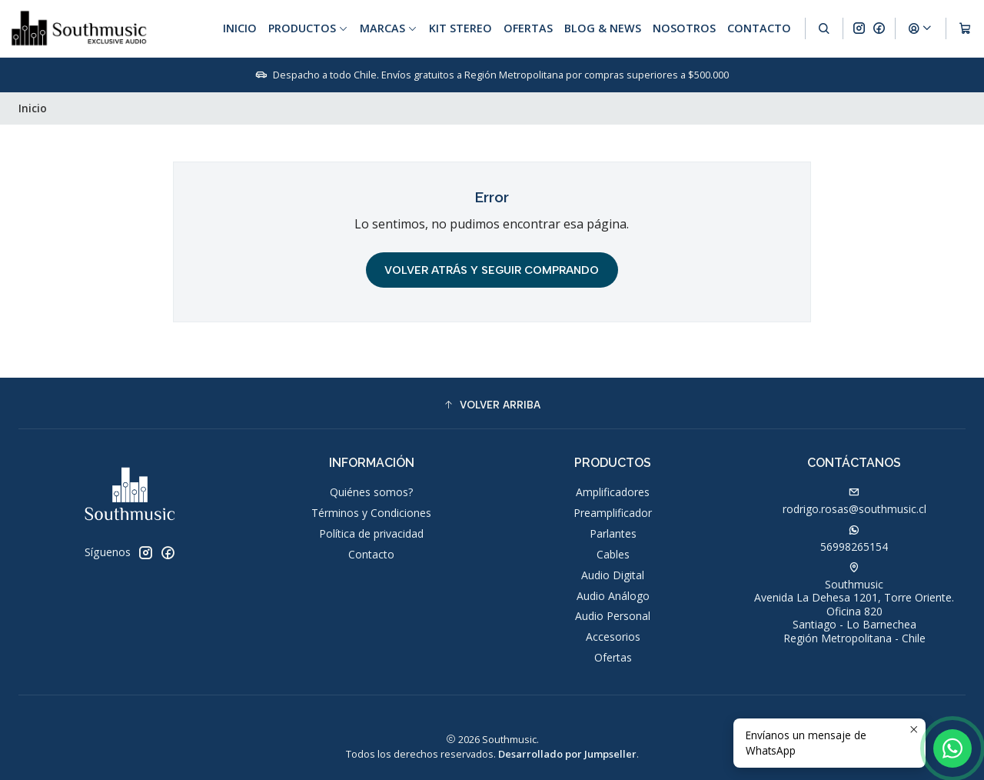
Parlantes (613, 533)
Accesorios (613, 636)
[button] (492, 405)
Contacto (759, 28)
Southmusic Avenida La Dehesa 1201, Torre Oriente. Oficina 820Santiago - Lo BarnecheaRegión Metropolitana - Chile (854, 603)
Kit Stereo (460, 28)
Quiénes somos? (371, 492)
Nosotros (684, 28)
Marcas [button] (388, 28)
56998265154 (854, 539)
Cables (613, 554)
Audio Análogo (613, 595)
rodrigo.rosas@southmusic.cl (854, 501)
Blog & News (602, 28)
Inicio (240, 28)
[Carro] (965, 28)
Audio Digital (612, 575)
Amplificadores (613, 492)
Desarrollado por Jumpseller (567, 754)
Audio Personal (612, 615)
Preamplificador (612, 512)
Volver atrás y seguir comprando (491, 270)
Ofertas (528, 28)
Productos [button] (308, 28)
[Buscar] (824, 28)
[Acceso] (920, 28)
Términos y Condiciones (371, 512)
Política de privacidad (371, 533)
